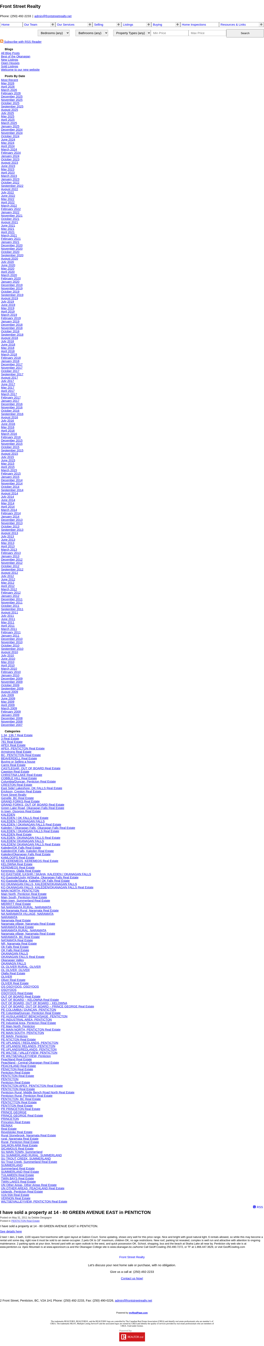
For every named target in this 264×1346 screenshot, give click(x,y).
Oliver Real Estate (13, 980)
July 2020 (7, 262)
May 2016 (7, 427)
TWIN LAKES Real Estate (18, 1181)
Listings (128, 24)
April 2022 (8, 202)
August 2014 (9, 493)
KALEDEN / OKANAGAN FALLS (23, 821)
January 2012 (10, 596)
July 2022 (7, 192)
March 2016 (9, 434)
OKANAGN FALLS (13, 963)
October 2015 (10, 447)
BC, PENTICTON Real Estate (21, 755)
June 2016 (8, 424)
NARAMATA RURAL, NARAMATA (23, 930)
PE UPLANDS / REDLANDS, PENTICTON (29, 1042)
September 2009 (12, 688)
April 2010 (8, 665)
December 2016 (11, 404)
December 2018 (11, 324)
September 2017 (12, 374)
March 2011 (9, 629)
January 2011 (10, 635)
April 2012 (8, 586)
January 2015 (10, 476)
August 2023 (9, 162)
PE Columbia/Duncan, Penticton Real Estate (31, 1013)
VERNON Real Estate (16, 1198)
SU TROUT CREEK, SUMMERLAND (26, 1158)
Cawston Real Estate (15, 771)
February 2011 (11, 632)
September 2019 (12, 295)
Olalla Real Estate (13, 973)
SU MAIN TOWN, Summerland (21, 1152)
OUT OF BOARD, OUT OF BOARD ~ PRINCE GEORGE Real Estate (47, 1006)
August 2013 (9, 533)
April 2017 (8, 391)
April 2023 (8, 172)
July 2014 (7, 496)
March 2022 (9, 205)
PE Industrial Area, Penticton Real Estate (28, 1023)
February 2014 (11, 513)
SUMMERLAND (11, 1165)
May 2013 (7, 543)
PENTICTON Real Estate (18, 1089)
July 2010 (7, 655)
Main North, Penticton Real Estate (24, 894)
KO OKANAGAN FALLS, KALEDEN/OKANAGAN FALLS (39, 884)
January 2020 (10, 281)
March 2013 (9, 549)
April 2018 (8, 351)
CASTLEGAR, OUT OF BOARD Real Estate (30, 768)
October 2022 (10, 182)
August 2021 (9, 222)
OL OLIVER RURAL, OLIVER (21, 966)
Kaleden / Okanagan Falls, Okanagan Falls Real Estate (38, 827)
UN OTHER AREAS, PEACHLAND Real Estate (32, 1188)
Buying (157, 24)
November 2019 (11, 288)
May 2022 (7, 199)
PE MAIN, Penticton (14, 1036)
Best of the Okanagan (15, 56)
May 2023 (7, 169)
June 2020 (8, 265)
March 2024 (9, 149)
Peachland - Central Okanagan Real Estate (30, 1062)
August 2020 (9, 258)
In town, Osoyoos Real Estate (21, 811)
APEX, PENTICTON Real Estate (23, 748)
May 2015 (7, 463)
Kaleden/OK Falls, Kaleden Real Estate (27, 851)
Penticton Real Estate (15, 1082)
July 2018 (7, 341)
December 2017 (11, 364)
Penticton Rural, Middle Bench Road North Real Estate (37, 1092)
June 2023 (8, 166)
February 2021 (11, 238)
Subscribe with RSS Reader (21, 41)
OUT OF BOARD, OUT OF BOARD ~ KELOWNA (34, 1003)
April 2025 (8, 119)
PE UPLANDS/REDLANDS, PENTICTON (29, 1049)
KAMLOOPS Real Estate (17, 857)
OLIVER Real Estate (15, 983)
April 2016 (8, 430)
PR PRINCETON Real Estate (20, 1109)
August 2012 (9, 572)
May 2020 (7, 268)
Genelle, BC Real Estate (17, 798)
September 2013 (12, 529)
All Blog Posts (10, 53)
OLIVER (6, 976)
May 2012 (7, 582)
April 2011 (8, 625)
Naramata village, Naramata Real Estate (28, 923)
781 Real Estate (11, 741)
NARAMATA (9, 917)
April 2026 (8, 86)
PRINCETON (10, 1118)
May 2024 (7, 142)
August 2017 (9, 377)
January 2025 (10, 126)
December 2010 (11, 639)
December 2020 (11, 245)
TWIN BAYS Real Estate (17, 1178)
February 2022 (11, 209)
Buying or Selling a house (18, 761)
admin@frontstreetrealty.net (53, 16)
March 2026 (9, 90)
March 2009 (9, 708)
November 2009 (11, 682)
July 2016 (7, 420)
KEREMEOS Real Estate (18, 867)
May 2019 (7, 308)
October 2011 (10, 605)
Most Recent (9, 80)
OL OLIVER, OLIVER (15, 970)
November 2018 (11, 328)
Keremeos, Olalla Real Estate (21, 870)
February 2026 (11, 93)
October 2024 (10, 136)
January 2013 (10, 556)
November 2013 (11, 523)
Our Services (65, 24)
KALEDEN (8, 814)
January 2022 (10, 212)
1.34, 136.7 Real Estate (17, 735)
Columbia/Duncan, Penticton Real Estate (28, 781)
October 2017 (10, 371)
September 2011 (12, 609)
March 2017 (9, 394)
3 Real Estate (10, 738)
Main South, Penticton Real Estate (24, 897)
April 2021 (8, 232)
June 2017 (8, 384)
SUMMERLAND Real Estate (20, 1171)
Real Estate (9, 1128)
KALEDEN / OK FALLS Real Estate (24, 818)
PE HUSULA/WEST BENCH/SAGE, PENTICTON (34, 1016)
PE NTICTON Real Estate (18, 1039)
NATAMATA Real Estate (17, 940)
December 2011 (11, 599)
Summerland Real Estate (18, 1168)
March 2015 (9, 470)
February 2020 (11, 278)
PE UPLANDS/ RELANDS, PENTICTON (28, 1046)
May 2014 (7, 503)
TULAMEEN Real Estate (17, 1175)
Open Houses (10, 63)
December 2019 (11, 285)
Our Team (30, 24)
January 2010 (10, 675)
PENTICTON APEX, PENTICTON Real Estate (32, 1085)
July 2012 (7, 576)
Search (245, 33)
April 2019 (8, 311)
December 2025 (11, 96)
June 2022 (8, 195)
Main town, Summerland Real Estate (25, 900)
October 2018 (10, 331)
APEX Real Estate (13, 745)
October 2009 (10, 685)
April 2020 (8, 271)
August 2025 (9, 109)
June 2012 (8, 579)
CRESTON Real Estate (16, 784)
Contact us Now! (132, 1278)
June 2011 (8, 619)
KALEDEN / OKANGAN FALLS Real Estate (30, 831)
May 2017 (7, 387)
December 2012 (11, 559)
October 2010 (10, 645)
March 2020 (9, 275)
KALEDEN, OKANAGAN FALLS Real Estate (30, 837)
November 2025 (11, 99)
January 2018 (10, 361)
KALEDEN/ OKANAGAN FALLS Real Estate (30, 844)
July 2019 (7, 301)
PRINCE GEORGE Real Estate (22, 1115)
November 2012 (11, 562)
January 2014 (10, 516)
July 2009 (7, 695)
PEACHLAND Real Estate (18, 1066)
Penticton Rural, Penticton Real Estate (26, 1095)
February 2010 (11, 672)
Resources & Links (233, 24)
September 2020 (12, 255)
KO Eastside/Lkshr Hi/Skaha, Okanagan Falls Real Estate (40, 877)
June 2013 (8, 539)
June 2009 (8, 698)
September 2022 (12, 185)
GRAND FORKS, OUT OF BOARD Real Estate (32, 804)
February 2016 (11, 437)
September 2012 (12, 569)
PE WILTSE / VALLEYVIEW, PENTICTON (29, 1052)
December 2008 (11, 718)
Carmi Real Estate (13, 765)
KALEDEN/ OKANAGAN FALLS (22, 841)
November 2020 (11, 248)
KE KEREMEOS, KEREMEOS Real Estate (29, 861)
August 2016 (9, 417)
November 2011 (11, 602)
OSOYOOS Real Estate (17, 993)
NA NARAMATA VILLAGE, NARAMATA (27, 913)
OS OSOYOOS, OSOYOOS (20, 986)
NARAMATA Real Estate (17, 927)
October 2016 (10, 410)
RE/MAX (7, 1125)
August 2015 (9, 453)
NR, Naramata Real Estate (19, 943)
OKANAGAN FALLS (14, 953)
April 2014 (8, 506)
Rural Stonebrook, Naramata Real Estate (28, 1135)
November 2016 (11, 407)
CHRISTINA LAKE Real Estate (21, 775)
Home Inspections (194, 24)
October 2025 (10, 103)
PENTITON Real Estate (17, 1105)
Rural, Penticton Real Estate (20, 1142)
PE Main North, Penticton (18, 1026)
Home (5, 24)
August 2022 (9, 189)
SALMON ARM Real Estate (19, 1145)
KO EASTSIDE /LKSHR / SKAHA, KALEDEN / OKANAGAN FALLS (46, 874)
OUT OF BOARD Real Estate (20, 996)
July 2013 (7, 536)
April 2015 (8, 467)
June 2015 (8, 460)
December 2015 (11, 440)
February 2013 (11, 553)
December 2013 (11, 519)
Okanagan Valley (12, 960)
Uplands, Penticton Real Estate (22, 1191)
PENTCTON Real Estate (17, 1076)
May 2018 (7, 348)
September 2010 (12, 648)
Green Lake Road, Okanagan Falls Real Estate (32, 808)
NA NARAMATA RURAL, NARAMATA (26, 907)
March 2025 (9, 123)
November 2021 (11, 215)
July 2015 (7, 457)
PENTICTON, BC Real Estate (21, 1099)
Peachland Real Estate (16, 1059)
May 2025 (7, 116)
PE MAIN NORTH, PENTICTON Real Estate (31, 1029)
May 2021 (7, 228)
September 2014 (12, 490)
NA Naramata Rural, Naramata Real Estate (30, 910)
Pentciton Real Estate (15, 1072)
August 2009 (9, 691)
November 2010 (11, 642)
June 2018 (8, 344)
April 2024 (8, 146)
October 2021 (10, 219)
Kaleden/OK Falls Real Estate (21, 847)
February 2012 (11, 592)
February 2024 (11, 152)
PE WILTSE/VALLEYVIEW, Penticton (26, 1056)
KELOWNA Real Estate (16, 864)
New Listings (9, 59)
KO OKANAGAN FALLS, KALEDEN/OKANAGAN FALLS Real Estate (47, 887)
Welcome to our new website (20, 69)
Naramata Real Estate (16, 920)
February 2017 (11, 397)
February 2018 (11, 357)
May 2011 (7, 622)
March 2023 (9, 176)
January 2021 (10, 242)
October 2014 (10, 486)
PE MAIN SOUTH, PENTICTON (22, 1033)
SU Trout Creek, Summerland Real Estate (29, 1161)
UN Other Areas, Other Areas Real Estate (29, 1185)
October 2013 (10, 526)
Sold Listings (9, 66)
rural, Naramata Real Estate (20, 1138)
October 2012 (10, 566)
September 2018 (12, 334)
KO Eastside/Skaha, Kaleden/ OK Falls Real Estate (35, 880)
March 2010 (9, 668)
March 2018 (9, 354)
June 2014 (8, 500)
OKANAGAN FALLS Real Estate (23, 956)
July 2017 (7, 381)
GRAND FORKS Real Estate (20, 801)
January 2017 (10, 400)
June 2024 (8, 139)
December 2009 (11, 678)
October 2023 (10, 159)
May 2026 (7, 83)
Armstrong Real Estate (16, 751)
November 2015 (11, 443)
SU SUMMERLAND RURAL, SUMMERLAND (31, 1155)
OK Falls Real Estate (15, 950)
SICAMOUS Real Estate (17, 1148)
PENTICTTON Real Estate (19, 1102)
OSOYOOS (8, 990)
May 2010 (7, 662)
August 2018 (9, 338)
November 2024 (11, 133)
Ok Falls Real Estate (15, 947)
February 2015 (11, 473)
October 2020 (10, 252)
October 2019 (10, 291)
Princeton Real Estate (15, 1122)
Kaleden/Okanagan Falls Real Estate (26, 854)
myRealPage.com (138, 1312)
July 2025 (7, 113)
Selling (98, 24)
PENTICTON (9, 1079)
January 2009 (10, 715)
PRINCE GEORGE (14, 1112)
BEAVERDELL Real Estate (19, 758)
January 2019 (10, 321)
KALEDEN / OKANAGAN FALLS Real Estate (31, 824)
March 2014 (9, 510)
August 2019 (9, 298)
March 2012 (9, 589)
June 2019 (8, 305)
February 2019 (11, 318)
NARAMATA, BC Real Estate (20, 937)
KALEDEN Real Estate (16, 834)
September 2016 (12, 414)
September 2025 (12, 106)
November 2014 (11, 483)
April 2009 (8, 705)
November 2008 (11, 721)
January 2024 (10, 156)
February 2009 (11, 711)
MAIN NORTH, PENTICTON (20, 890)
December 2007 (11, 725)
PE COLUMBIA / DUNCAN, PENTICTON (28, 1009)
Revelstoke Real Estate (16, 1132)
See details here (11, 1231)
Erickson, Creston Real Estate (21, 791)
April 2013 (8, 546)
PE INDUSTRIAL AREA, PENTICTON (26, 1019)
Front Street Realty (13, 794)
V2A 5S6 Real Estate (15, 1195)
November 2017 (11, 367)
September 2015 (12, 450)
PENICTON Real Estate (17, 1069)
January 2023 (10, 179)
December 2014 (11, 480)
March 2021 (9, 235)
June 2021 (8, 225)
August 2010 (9, 652)
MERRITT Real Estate (16, 904)
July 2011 (7, 615)
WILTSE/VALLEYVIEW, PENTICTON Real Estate (34, 1201)
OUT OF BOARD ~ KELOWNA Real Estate (30, 999)
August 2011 (9, 612)
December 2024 (11, 129)
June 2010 (8, 658)
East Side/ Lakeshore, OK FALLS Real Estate (31, 788)
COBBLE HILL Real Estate (19, 778)
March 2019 (9, 314)
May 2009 (7, 701)
